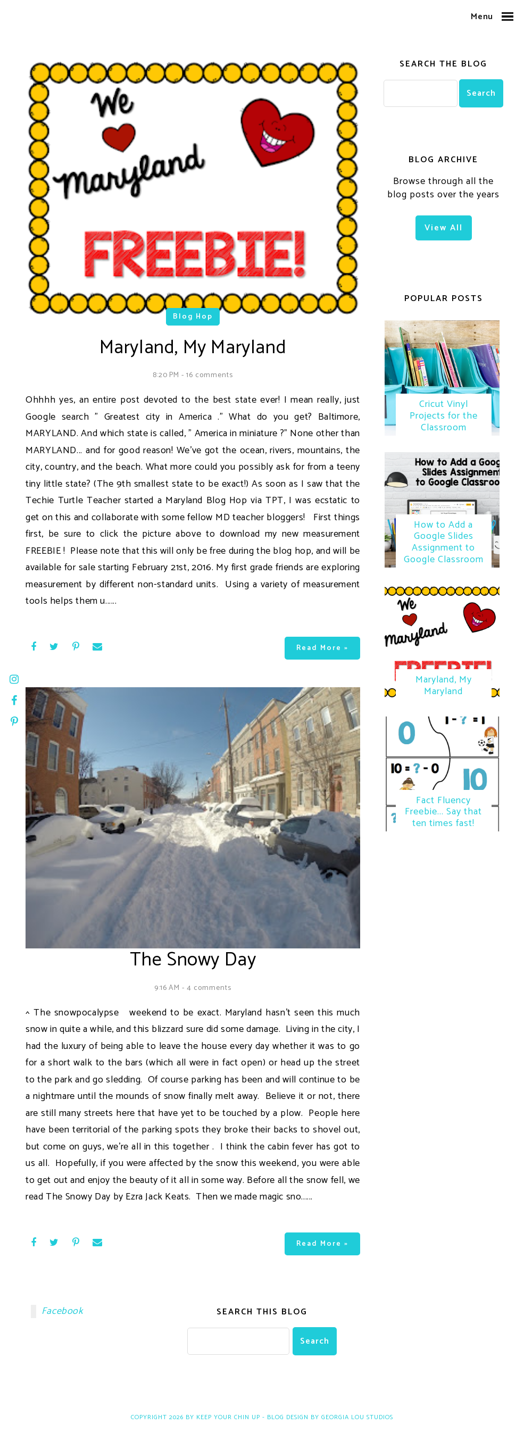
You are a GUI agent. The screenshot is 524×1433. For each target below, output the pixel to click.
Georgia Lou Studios (357, 1417)
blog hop (193, 317)
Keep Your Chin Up (228, 1417)
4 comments (209, 988)
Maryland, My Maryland (443, 688)
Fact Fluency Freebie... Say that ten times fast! (443, 815)
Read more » (322, 648)
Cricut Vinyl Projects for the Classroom (444, 416)
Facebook (62, 1311)
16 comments (209, 375)
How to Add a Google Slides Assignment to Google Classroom (444, 544)
